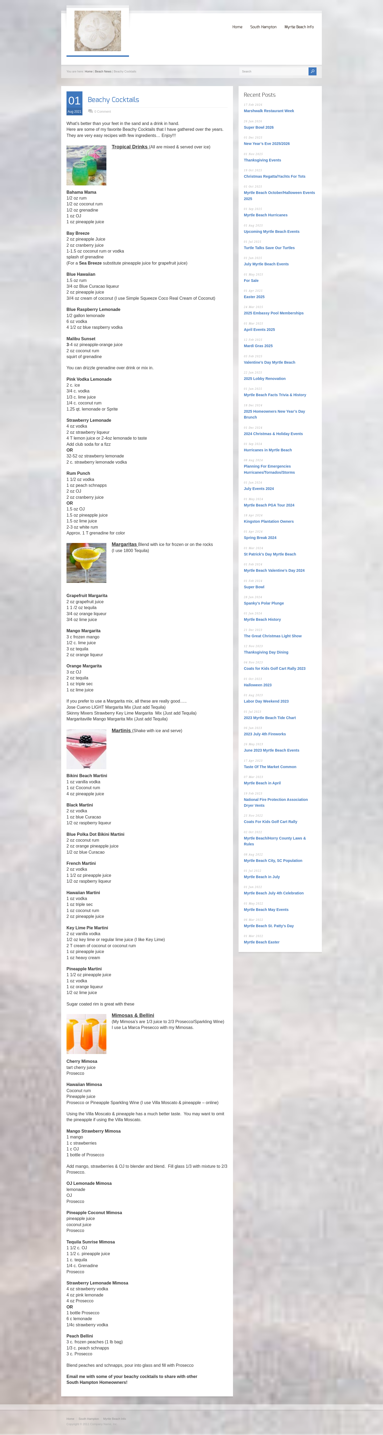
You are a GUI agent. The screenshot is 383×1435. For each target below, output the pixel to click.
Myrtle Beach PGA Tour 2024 (269, 505)
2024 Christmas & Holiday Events (273, 434)
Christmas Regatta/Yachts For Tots (275, 176)
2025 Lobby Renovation (265, 378)
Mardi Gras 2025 (258, 346)
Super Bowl (254, 587)
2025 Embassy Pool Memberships (274, 313)
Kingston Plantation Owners (269, 521)
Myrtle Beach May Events (266, 909)
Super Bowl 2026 (259, 127)
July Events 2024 (259, 489)
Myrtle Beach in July (262, 877)
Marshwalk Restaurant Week (269, 111)
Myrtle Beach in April (262, 783)
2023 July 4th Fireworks (265, 734)
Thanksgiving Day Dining (266, 652)
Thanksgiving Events (262, 160)
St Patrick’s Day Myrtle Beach (270, 554)
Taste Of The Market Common (270, 767)
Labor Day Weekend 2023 (266, 701)
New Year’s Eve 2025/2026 (267, 143)
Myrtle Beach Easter (262, 942)
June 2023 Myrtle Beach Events (271, 750)
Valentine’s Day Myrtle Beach (269, 362)
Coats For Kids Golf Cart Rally (270, 822)
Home (237, 27)
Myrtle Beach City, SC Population (273, 860)
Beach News (103, 71)
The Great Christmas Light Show (273, 636)
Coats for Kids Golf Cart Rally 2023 (275, 668)
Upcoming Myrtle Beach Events (271, 231)
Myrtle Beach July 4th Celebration (274, 893)
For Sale (251, 280)
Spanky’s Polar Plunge (264, 603)
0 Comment (102, 111)
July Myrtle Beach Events (266, 264)
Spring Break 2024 (260, 538)
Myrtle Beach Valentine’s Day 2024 (274, 570)
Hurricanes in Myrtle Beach (268, 450)
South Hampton (263, 27)
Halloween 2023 (258, 685)
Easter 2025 (254, 297)
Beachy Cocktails (113, 99)
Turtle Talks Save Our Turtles (269, 248)
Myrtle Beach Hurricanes (266, 215)
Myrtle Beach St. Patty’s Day (269, 926)
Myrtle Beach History (262, 619)
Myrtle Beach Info (299, 27)
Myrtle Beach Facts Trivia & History (275, 395)
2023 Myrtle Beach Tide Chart (270, 718)
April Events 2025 (259, 329)
